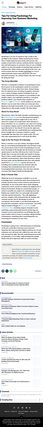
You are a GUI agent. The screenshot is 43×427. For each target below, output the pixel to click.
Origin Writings (28, 258)
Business (19, 7)
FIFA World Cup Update (9, 347)
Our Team (21, 413)
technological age (10, 117)
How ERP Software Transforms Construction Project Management (17, 300)
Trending (3, 7)
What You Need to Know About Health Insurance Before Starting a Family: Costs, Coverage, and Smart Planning (14, 339)
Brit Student (16, 102)
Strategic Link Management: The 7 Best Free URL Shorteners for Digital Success (15, 371)
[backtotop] (21, 417)
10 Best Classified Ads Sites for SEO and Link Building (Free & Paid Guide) (15, 360)
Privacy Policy (34, 411)
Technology (12, 7)
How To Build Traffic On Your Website (13, 326)
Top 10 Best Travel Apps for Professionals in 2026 (15, 382)
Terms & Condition (23, 411)
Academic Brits (21, 251)
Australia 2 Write (7, 208)
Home (3, 12)
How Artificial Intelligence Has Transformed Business (18, 313)
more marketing (15, 162)
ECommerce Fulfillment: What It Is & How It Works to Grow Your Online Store (19, 307)
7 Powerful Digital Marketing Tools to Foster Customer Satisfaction (18, 320)
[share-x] (7, 271)
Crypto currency (28, 7)
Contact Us (14, 411)
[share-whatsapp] (11, 271)
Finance (4, 335)
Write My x (5, 102)
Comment (38, 271)
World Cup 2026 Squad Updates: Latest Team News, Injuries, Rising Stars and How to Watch (16, 349)
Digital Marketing (7, 264)
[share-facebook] (3, 271)
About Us (7, 411)
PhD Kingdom (31, 251)
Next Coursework (26, 206)
